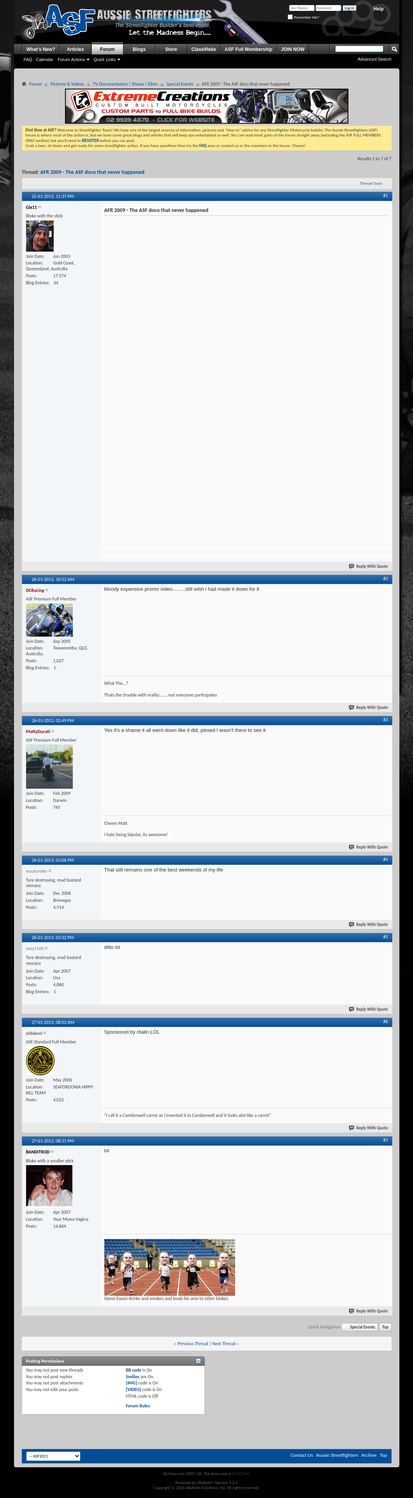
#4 (385, 859)
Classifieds (204, 49)
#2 (385, 578)
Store (171, 49)
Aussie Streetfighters (337, 1455)
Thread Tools (371, 183)
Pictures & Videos (67, 84)
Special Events (180, 84)
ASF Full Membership (248, 49)
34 (55, 282)
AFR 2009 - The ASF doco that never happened (92, 172)
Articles (75, 49)
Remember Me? (303, 17)
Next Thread (223, 1343)
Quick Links (104, 59)
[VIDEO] (133, 1389)
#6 (385, 1021)
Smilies (132, 1376)
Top (385, 1327)
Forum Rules (138, 1406)
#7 (385, 1140)
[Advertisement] (102, 1430)
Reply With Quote (369, 566)
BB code (133, 1370)
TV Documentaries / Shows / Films (125, 84)
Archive (368, 1455)
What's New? (40, 49)
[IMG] (131, 1383)
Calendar (45, 59)
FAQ (28, 59)
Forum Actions (71, 59)
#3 (385, 720)
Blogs (139, 49)
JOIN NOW (293, 49)
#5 (385, 937)
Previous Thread (193, 1343)
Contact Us (302, 1455)
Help (378, 9)
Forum (107, 49)
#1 (385, 195)
